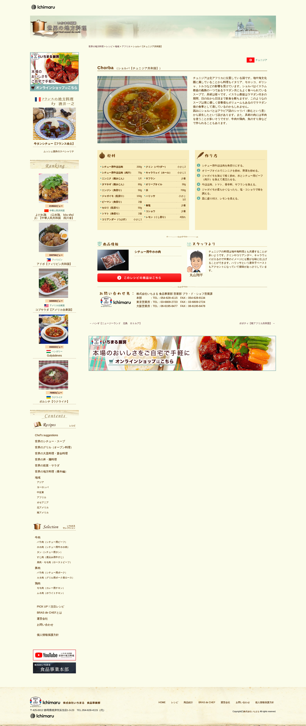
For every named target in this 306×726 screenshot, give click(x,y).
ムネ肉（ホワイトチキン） (51, 593)
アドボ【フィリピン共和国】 (54, 263)
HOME (162, 702)
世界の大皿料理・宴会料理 (51, 453)
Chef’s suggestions (46, 435)
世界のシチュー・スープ (50, 441)
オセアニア (43, 502)
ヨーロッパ (43, 487)
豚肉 (37, 567)
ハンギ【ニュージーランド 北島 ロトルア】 (116, 323)
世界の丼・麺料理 (46, 459)
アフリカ (41, 497)
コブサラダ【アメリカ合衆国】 (54, 309)
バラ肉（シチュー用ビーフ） (52, 542)
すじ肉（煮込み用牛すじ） (51, 557)
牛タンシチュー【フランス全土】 (54, 143)
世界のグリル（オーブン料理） (54, 447)
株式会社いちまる (251, 711)
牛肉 (37, 537)
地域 (37, 477)
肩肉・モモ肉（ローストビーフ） (54, 562)
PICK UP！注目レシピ (50, 606)
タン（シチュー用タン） (50, 552)
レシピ (144, 8)
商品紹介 (168, 8)
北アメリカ (43, 507)
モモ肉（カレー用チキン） (51, 588)
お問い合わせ (261, 8)
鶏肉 (37, 583)
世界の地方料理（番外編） (51, 471)
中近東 (40, 492)
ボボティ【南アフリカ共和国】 (257, 323)
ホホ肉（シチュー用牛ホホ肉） (53, 547)
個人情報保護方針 (48, 634)
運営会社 (232, 8)
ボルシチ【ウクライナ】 (54, 401)
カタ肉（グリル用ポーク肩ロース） (55, 577)
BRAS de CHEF (207, 702)
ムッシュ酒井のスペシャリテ (59, 151)
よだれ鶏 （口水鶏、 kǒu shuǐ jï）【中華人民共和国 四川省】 (54, 216)
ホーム (123, 8)
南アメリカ (43, 512)
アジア (40, 482)
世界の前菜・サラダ (47, 465)
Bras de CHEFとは (200, 8)
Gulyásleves (54, 355)
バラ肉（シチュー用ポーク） (52, 572)
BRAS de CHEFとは (49, 612)
